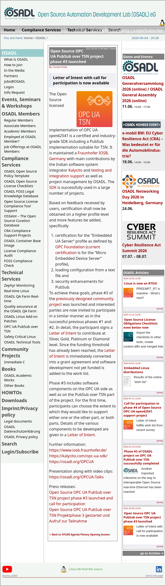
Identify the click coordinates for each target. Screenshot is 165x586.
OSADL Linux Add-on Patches (21, 318)
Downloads (14, 400)
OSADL (41, 38)
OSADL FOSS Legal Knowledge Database (21, 193)
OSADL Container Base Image (22, 243)
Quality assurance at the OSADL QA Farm (20, 308)
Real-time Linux (16, 291)
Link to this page (154, 575)
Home (80, 30)
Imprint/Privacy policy (110, 30)
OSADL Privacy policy (21, 437)
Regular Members (18, 120)
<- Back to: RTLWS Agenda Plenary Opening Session (79, 534)
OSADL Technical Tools (22, 342)
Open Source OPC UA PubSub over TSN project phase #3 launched (142, 517)
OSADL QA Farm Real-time (21, 298)
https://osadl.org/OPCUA (71, 461)
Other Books (14, 385)
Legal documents (18, 421)
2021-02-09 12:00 (132, 508)
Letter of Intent (63, 333)
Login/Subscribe (148, 30)
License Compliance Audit (20, 253)
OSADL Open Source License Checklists (20, 183)
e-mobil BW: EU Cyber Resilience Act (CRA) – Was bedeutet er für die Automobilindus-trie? (142, 142)
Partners (11, 76)
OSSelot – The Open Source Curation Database (20, 220)
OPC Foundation (70, 246)
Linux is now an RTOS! (140, 283)
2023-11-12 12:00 (132, 314)
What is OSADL (16, 59)
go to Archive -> (152, 553)
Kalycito (75, 170)
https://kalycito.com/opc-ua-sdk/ (78, 455)
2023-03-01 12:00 (132, 363)
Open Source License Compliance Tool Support (21, 206)
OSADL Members (21, 113)
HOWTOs (12, 392)
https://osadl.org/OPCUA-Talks (76, 477)
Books (9, 369)
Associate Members (20, 125)
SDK (52, 187)
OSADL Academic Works (18, 377)
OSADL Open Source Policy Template (20, 173)
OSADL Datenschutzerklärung (22, 429)
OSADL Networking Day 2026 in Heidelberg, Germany (142, 194)
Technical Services (12, 275)
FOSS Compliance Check (18, 263)
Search (9, 444)
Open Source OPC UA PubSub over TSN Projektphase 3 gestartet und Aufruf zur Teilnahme (80, 515)
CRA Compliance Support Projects (17, 233)
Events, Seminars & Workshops (21, 102)
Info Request (14, 92)
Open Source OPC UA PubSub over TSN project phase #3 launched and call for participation (81, 498)
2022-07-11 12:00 (132, 398)
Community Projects (15, 352)
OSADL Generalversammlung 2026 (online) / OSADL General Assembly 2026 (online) (143, 87)
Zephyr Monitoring (19, 285)
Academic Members (20, 131)
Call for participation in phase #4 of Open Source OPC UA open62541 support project (142, 409)
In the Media (14, 70)
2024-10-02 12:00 (132, 278)
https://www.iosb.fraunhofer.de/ (78, 450)
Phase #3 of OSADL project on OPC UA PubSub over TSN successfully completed (141, 457)
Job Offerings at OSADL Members (22, 149)
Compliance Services (15, 161)
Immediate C (14, 362)
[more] (160, 309)
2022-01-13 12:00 (132, 447)
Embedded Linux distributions (136, 370)
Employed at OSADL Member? (20, 139)
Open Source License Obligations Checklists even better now (141, 323)
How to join (13, 65)
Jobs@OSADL (14, 81)
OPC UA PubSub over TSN (21, 328)
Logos (9, 87)
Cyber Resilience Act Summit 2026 (141, 245)
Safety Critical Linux (20, 336)
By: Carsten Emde (58, 67)
